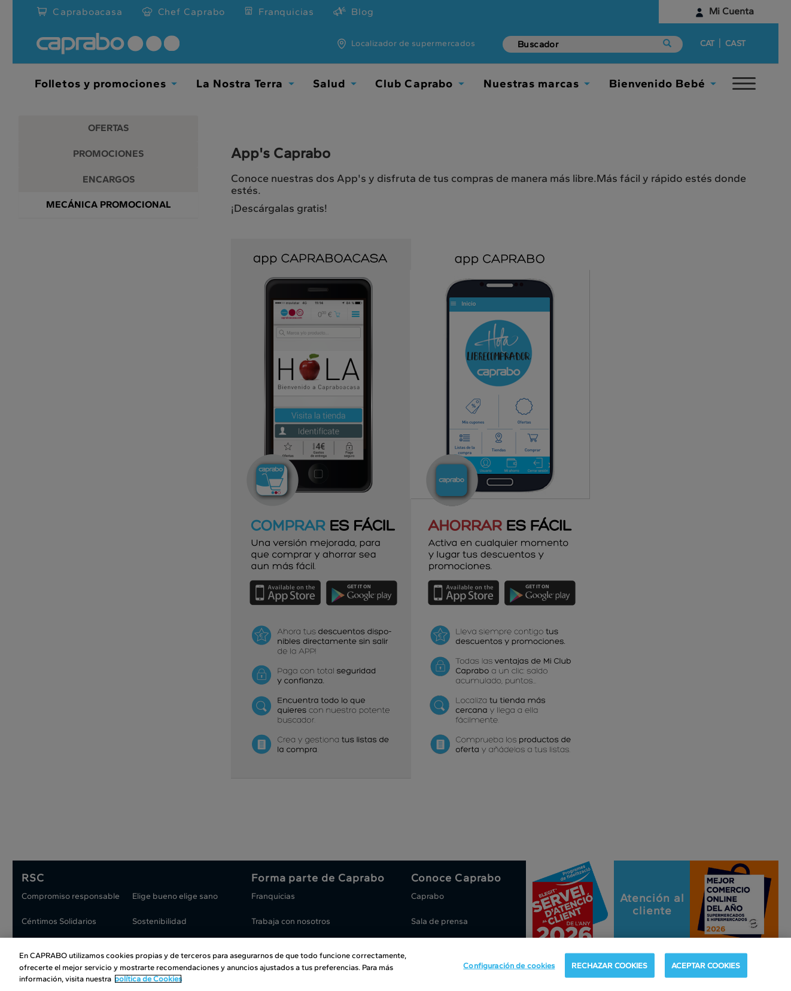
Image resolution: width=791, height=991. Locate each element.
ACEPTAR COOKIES (706, 964)
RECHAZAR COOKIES (609, 964)
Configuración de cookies (509, 964)
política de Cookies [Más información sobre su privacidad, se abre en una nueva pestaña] (148, 978)
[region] (395, 964)
